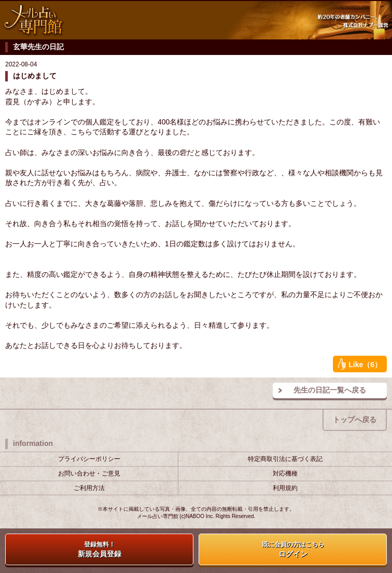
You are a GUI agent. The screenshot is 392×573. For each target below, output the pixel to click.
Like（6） (360, 364)
